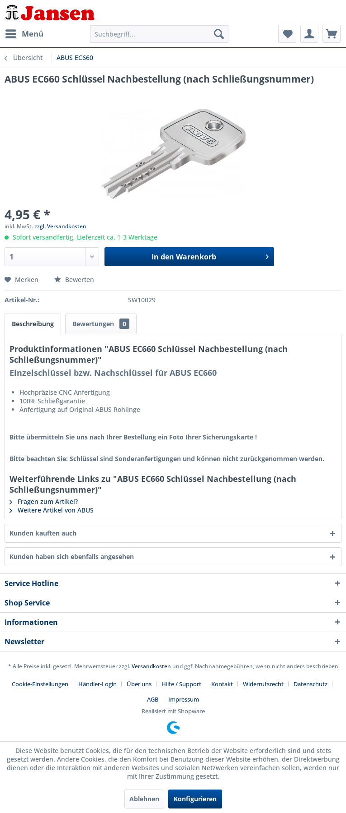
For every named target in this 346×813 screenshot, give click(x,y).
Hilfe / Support (181, 684)
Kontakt (222, 684)
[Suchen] (218, 34)
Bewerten (74, 279)
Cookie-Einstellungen (40, 684)
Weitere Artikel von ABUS (51, 510)
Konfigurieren (195, 799)
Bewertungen (100, 324)
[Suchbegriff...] (159, 34)
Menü (24, 33)
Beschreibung (33, 323)
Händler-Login (97, 684)
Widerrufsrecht (263, 684)
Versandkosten (151, 666)
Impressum (183, 699)
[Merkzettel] (287, 34)
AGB (152, 699)
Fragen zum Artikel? (43, 501)
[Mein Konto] (309, 34)
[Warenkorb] (331, 34)
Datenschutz (310, 684)
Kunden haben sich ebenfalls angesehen (71, 556)
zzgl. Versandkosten (60, 226)
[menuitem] (24, 34)
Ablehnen (144, 799)
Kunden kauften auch (42, 533)
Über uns (139, 684)
